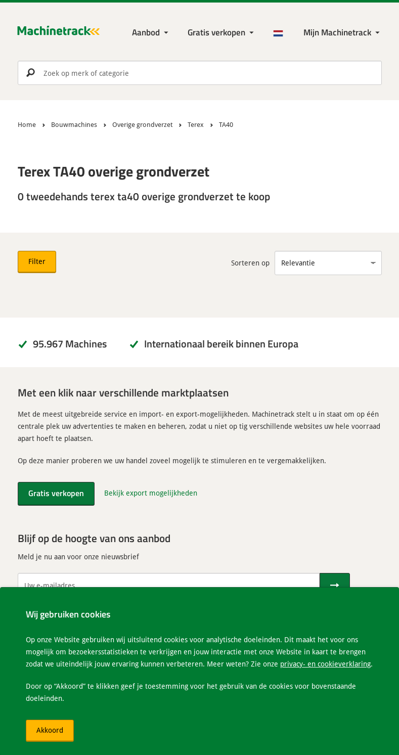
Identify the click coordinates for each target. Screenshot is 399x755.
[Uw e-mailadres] (169, 585)
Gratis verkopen (216, 32)
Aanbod (146, 32)
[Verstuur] (335, 585)
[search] (200, 73)
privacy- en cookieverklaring (325, 664)
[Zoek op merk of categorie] (200, 73)
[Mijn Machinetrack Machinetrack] (342, 32)
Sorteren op (250, 263)
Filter (37, 261)
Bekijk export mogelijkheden (150, 493)
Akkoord (49, 730)
